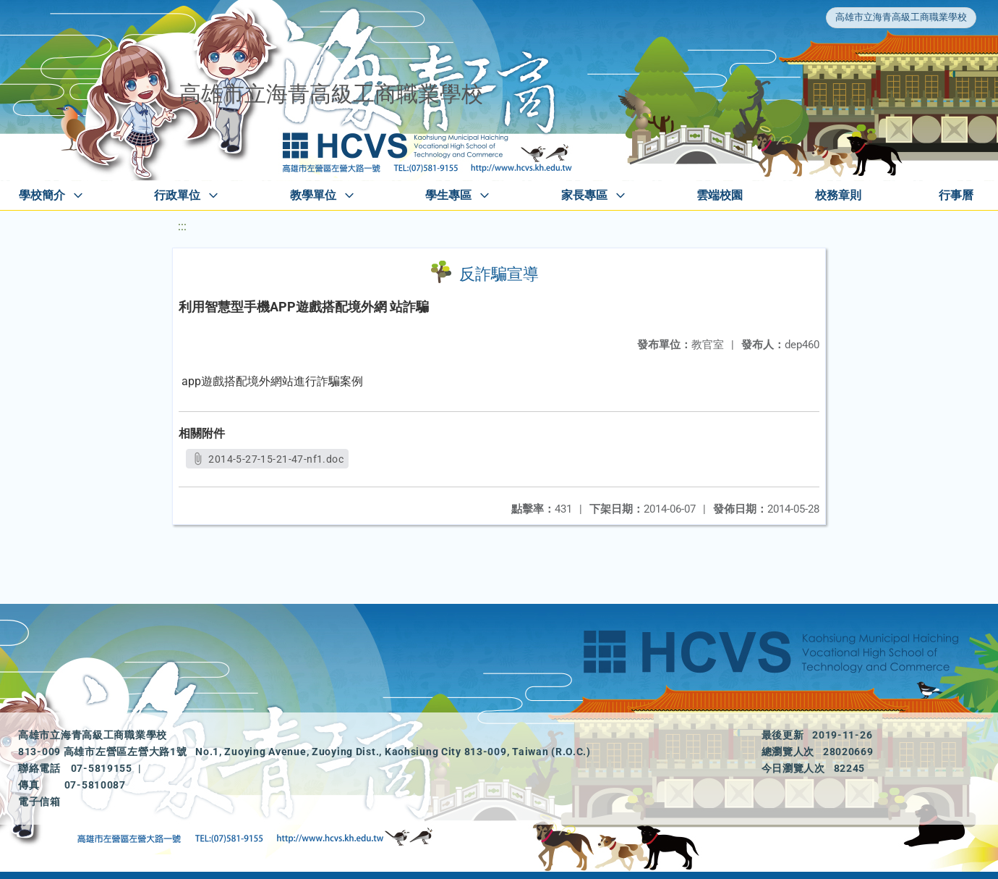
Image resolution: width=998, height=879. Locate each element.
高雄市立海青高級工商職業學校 (901, 17)
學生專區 (448, 195)
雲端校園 (719, 195)
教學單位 (313, 195)
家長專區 (584, 195)
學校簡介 (42, 195)
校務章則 (838, 195)
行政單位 (177, 195)
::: (182, 226)
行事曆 (956, 195)
